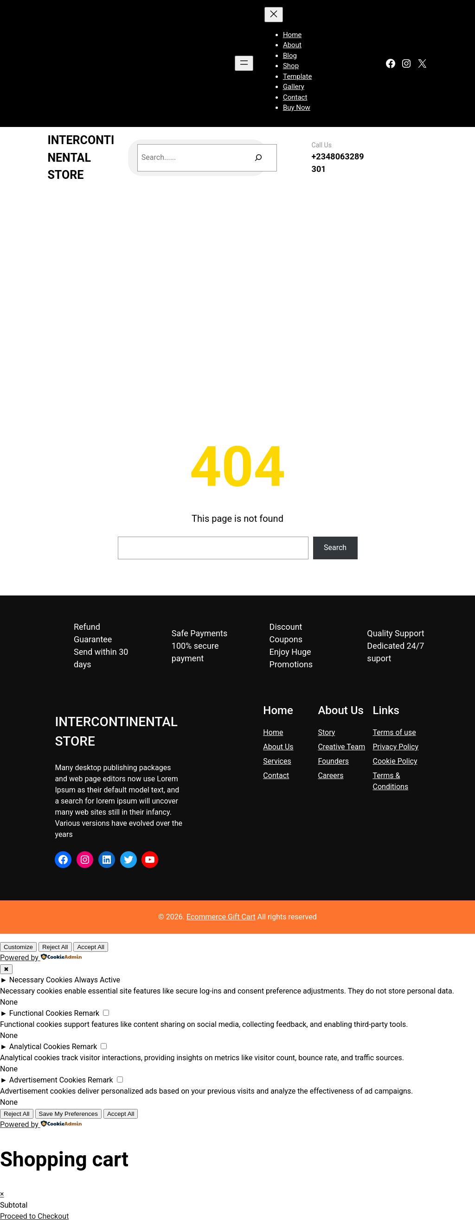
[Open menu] (244, 63)
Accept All (90, 946)
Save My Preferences (68, 1113)
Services (277, 761)
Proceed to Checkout (34, 1216)
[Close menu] (273, 14)
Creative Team (341, 746)
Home (273, 732)
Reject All (55, 946)
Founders (333, 761)
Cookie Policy (395, 761)
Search (335, 547)
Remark (87, 1013)
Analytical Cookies (39, 1046)
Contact (276, 775)
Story (326, 732)
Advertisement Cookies (47, 1080)
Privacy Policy (396, 746)
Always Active (97, 979)
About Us (278, 746)
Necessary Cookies (40, 979)
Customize (18, 946)
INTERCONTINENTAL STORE (80, 157)
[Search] (258, 157)
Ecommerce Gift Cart (221, 916)
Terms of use (394, 732)
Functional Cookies (40, 1013)
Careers (330, 775)
